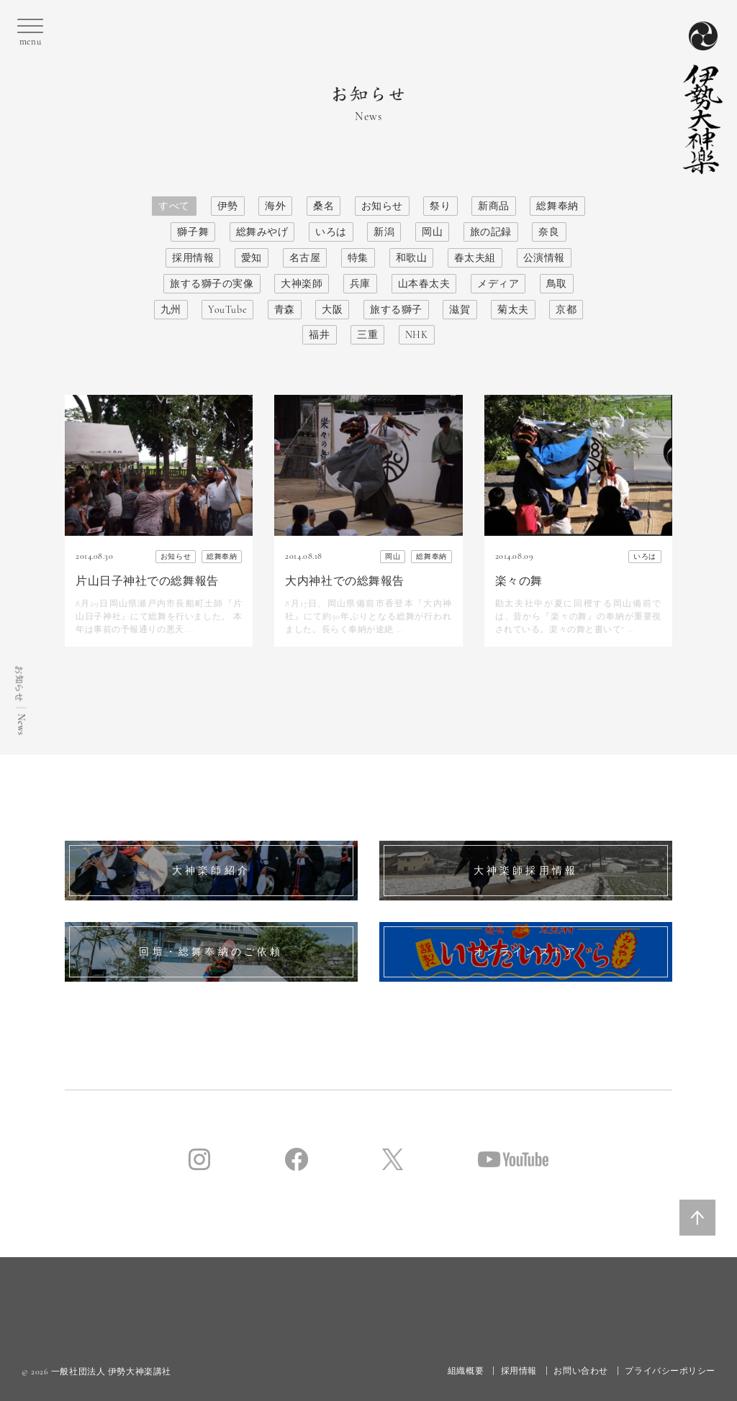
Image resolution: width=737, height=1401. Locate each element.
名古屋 (305, 258)
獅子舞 (193, 232)
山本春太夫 (424, 284)
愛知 (251, 258)
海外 (275, 206)
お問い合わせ (580, 1371)
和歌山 (412, 258)
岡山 (432, 232)
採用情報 (193, 258)
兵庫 (360, 284)
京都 (566, 310)
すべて (174, 206)
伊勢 (227, 206)
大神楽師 (301, 284)
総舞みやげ (262, 232)
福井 (319, 335)
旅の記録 (491, 232)
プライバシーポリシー (670, 1371)
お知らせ (382, 206)
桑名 (323, 206)
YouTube (227, 310)
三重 (367, 335)
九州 (170, 310)
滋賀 (459, 310)
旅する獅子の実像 (211, 284)
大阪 (332, 310)
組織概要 (466, 1371)
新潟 (384, 232)
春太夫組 (475, 258)
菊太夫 (513, 310)
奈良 (548, 232)
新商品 (494, 206)
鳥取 (556, 284)
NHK (416, 335)
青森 (284, 310)
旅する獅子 (396, 310)
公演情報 (544, 258)
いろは (331, 232)
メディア (498, 284)
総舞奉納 (557, 206)
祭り (440, 206)
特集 (358, 258)
